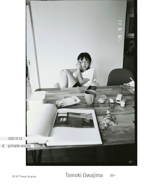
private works (16, 146)
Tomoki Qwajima (84, 174)
